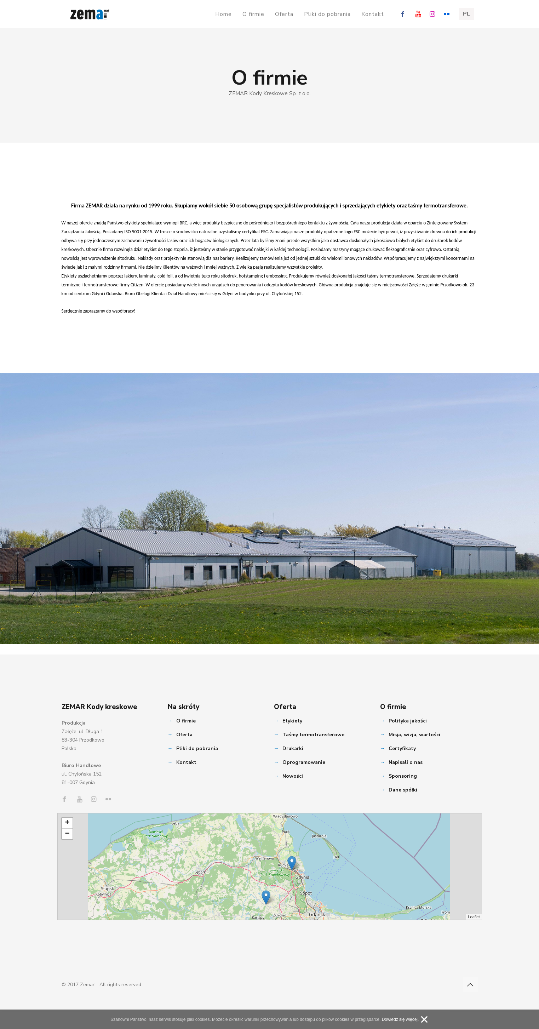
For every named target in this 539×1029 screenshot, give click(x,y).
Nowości (292, 776)
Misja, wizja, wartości (414, 734)
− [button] (67, 834)
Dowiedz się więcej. (400, 1019)
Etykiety (292, 721)
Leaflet (474, 917)
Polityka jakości (408, 721)
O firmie (186, 721)
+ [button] (67, 823)
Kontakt (186, 762)
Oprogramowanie (303, 762)
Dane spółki (403, 790)
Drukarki (292, 748)
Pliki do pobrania (197, 748)
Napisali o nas (406, 762)
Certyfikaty (402, 748)
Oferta (184, 734)
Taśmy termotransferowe (313, 734)
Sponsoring (403, 776)
